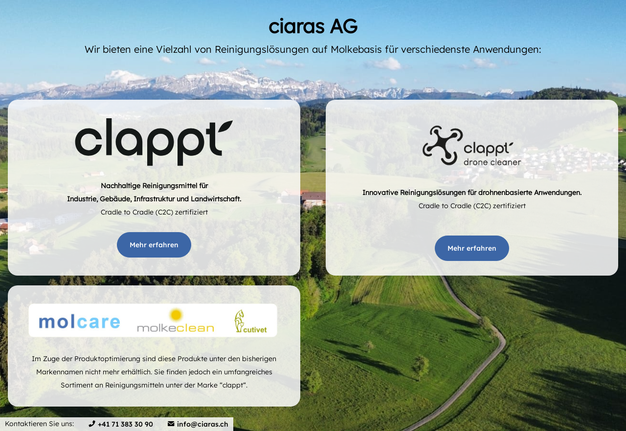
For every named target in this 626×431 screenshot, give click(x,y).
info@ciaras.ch (202, 424)
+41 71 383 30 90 (125, 424)
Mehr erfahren (154, 244)
